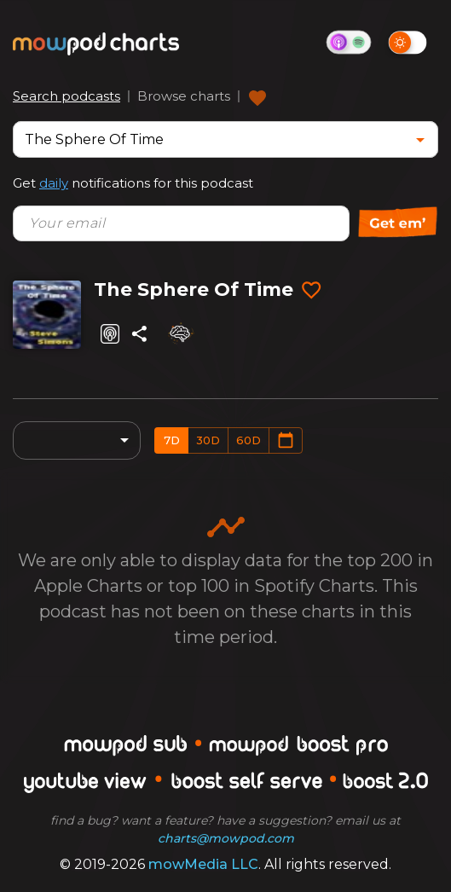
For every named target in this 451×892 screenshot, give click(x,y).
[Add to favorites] (311, 291)
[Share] (139, 333)
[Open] (420, 140)
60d (248, 440)
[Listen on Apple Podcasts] (110, 333)
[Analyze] (180, 333)
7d (172, 440)
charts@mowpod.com (226, 838)
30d (208, 440)
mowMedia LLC (203, 864)
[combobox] (212, 139)
